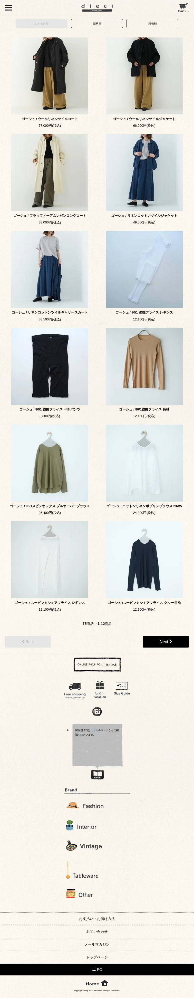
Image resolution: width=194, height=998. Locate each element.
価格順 (97, 23)
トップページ (97, 957)
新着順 (152, 23)
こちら (94, 730)
